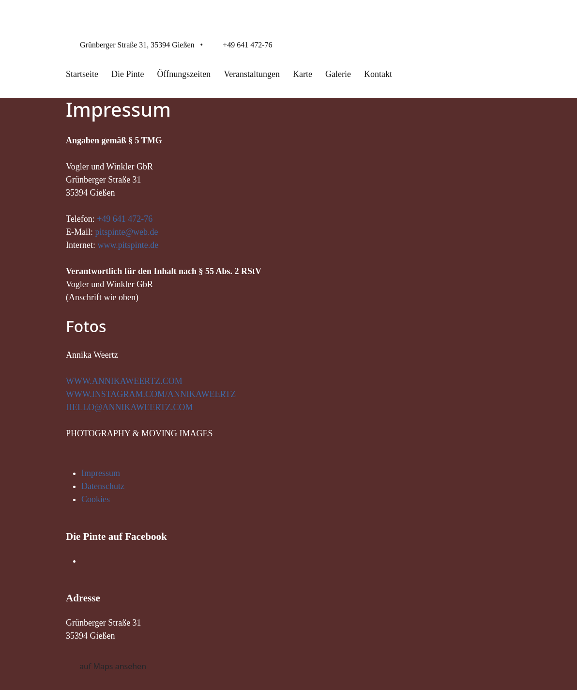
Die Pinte (127, 74)
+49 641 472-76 (247, 45)
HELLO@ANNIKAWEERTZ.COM (129, 407)
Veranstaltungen (252, 74)
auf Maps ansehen (112, 666)
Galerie (338, 74)
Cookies (95, 499)
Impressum (100, 473)
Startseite (82, 74)
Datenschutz (102, 486)
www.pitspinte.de (127, 245)
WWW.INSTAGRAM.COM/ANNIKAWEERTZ (151, 394)
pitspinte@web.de (126, 232)
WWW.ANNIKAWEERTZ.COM (124, 381)
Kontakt (378, 74)
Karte (302, 74)
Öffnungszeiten (184, 74)
